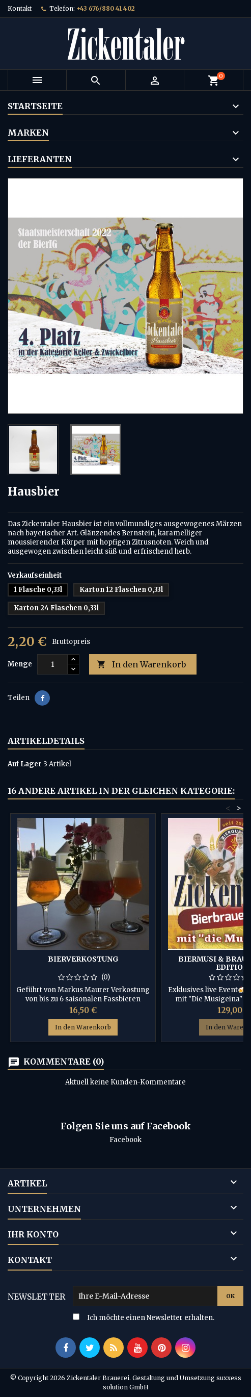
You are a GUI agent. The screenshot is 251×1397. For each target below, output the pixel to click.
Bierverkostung (83, 959)
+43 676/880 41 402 (105, 8)
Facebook (125, 1139)
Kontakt (20, 8)
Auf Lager (25, 764)
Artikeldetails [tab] (46, 741)
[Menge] (52, 664)
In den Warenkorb (141, 664)
